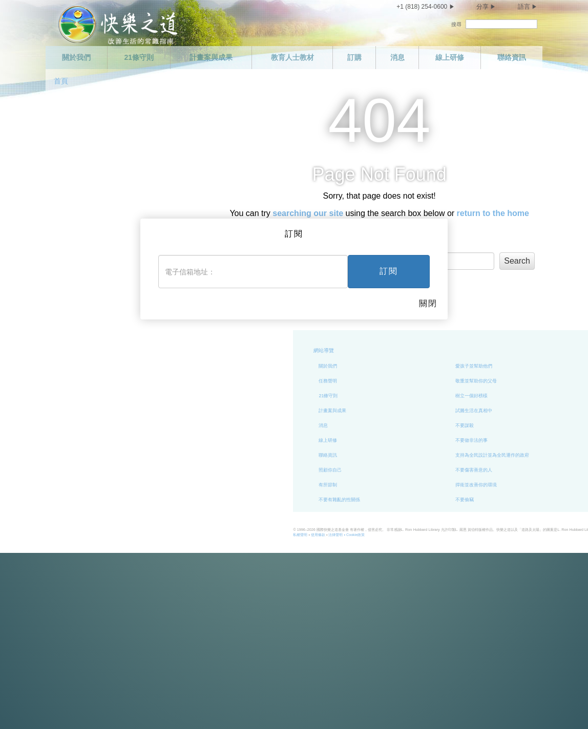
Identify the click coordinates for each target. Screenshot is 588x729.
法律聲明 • (240, 534)
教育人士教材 (292, 57)
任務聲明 (231, 380)
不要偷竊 (368, 499)
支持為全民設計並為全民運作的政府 (395, 455)
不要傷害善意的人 (377, 470)
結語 (500, 484)
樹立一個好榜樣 (375, 395)
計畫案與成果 (211, 57)
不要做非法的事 (375, 440)
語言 (524, 6)
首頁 (61, 81)
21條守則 (139, 57)
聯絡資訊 (511, 57)
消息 (397, 57)
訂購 (354, 57)
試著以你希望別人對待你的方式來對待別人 (539, 455)
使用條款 (221, 534)
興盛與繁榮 (506, 470)
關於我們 (76, 57)
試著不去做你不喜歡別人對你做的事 (532, 440)
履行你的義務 (509, 380)
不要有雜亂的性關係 (242, 499)
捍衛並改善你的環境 (379, 484)
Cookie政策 (258, 534)
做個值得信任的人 (513, 366)
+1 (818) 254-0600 (421, 6)
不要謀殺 (368, 425)
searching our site (307, 213)
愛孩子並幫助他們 (377, 366)
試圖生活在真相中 (377, 410)
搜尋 (456, 24)
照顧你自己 (233, 470)
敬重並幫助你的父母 (379, 380)
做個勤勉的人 (509, 395)
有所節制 (231, 484)
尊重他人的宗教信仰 (516, 425)
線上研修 (449, 57)
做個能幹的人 (509, 410)
